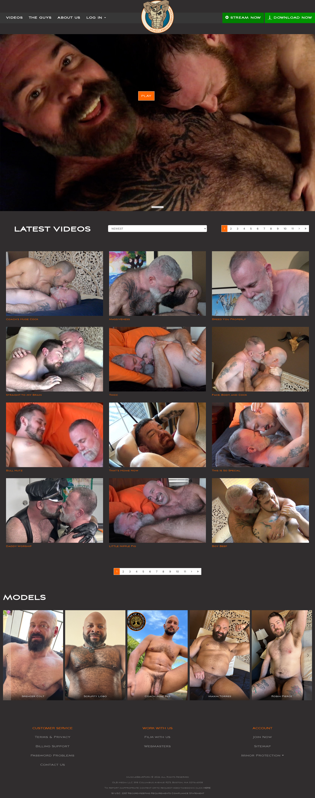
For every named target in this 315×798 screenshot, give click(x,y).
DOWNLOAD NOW (290, 18)
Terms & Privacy (52, 737)
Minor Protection (262, 755)
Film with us (157, 737)
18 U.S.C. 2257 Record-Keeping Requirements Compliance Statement (157, 793)
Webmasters (157, 746)
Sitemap (262, 746)
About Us (68, 18)
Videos (14, 18)
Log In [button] (96, 18)
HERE (207, 788)
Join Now (262, 737)
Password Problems (52, 755)
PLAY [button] (146, 96)
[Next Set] (305, 228)
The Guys (40, 18)
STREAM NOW (243, 18)
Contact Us (52, 765)
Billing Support (53, 746)
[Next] (299, 228)
